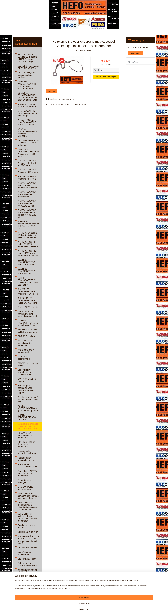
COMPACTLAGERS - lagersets (28, 380)
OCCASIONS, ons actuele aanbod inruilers (26, 75)
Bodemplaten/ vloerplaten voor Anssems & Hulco (26, 372)
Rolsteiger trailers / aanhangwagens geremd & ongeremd (27, 314)
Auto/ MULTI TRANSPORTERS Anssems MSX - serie (28, 291)
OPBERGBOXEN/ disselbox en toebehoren (26, 444)
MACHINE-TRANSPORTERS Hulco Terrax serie (26, 262)
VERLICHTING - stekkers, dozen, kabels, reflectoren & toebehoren (27, 517)
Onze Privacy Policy (27, 559)
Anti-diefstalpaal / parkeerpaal (26, 351)
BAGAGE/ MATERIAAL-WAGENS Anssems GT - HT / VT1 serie (28, 132)
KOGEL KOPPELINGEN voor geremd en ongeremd (28, 408)
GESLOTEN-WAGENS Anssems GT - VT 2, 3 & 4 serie (28, 142)
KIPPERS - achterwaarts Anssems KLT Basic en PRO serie (28, 225)
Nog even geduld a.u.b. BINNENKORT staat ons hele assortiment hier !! (28, 539)
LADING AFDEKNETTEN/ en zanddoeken (27, 417)
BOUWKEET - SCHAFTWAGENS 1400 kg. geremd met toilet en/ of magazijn (27, 96)
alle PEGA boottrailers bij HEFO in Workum (28, 331)
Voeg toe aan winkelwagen (106, 77)
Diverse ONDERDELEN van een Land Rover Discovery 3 (27, 593)
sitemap (81, 608)
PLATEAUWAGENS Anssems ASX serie (27, 177)
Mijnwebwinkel (115, 608)
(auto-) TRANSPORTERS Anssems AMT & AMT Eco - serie (28, 281)
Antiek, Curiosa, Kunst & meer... (28, 584)
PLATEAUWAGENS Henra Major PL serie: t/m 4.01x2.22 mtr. (28, 203)
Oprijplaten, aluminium (28, 532)
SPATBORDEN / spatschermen (25, 488)
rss (86, 608)
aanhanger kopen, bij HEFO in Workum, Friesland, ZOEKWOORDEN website (27, 574)
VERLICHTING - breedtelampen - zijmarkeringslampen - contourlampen (28, 506)
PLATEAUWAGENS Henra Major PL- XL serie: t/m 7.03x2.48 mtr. (27, 213)
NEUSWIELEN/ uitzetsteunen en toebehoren (25, 435)
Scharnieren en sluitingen (25, 481)
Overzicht (51, 91)
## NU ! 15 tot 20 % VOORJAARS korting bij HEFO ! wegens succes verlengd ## (27, 58)
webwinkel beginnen (94, 608)
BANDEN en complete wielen (28, 364)
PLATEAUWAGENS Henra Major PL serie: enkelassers (28, 194)
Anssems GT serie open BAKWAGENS (27, 105)
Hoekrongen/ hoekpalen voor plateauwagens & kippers (26, 389)
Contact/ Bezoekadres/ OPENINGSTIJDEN (28, 67)
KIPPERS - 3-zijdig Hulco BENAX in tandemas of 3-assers (28, 244)
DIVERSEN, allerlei (27, 336)
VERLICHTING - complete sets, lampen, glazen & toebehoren (28, 495)
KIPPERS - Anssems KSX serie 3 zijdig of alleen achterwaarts (27, 235)
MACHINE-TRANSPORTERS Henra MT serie (26, 271)
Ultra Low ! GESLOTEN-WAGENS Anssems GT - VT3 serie (28, 153)
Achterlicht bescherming (24, 357)
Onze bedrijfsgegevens (28, 548)
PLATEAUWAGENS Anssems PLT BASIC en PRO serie (27, 163)
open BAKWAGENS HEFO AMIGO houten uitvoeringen (28, 113)
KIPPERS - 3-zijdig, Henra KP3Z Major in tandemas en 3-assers (28, 253)
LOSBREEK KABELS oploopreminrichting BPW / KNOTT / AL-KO (28, 426)
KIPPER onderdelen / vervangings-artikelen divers (28, 399)
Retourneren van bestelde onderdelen (27, 564)
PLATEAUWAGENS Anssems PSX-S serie (28, 171)
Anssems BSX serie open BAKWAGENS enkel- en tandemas (27, 122)
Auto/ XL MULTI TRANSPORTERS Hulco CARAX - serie (27, 300)
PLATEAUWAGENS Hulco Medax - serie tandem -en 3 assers (27, 185)
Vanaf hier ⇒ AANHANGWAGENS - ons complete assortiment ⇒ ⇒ (28, 85)
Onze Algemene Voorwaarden (25, 553)
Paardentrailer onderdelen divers (26, 459)
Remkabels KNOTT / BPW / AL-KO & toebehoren (27, 473)
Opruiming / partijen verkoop (27, 526)
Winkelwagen (135, 53)
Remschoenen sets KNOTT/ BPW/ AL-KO (28, 465)
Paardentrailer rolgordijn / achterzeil (27, 452)
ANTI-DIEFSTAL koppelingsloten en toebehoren (26, 343)
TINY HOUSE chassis (28, 307)
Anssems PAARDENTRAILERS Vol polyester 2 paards (28, 322)
